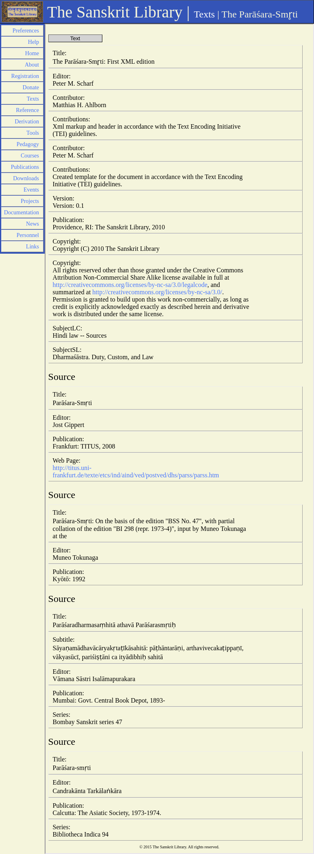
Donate (31, 87)
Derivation (27, 122)
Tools (32, 133)
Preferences (26, 31)
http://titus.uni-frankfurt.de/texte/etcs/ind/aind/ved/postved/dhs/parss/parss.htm (136, 471)
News (32, 224)
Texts (204, 14)
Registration (25, 76)
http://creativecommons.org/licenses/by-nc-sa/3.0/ (157, 292)
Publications (25, 167)
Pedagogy (28, 144)
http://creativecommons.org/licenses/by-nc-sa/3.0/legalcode (130, 284)
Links (32, 247)
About (32, 65)
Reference (27, 110)
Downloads (26, 178)
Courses (30, 156)
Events (31, 190)
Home (32, 53)
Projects (30, 201)
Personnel (28, 235)
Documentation (21, 212)
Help (33, 42)
